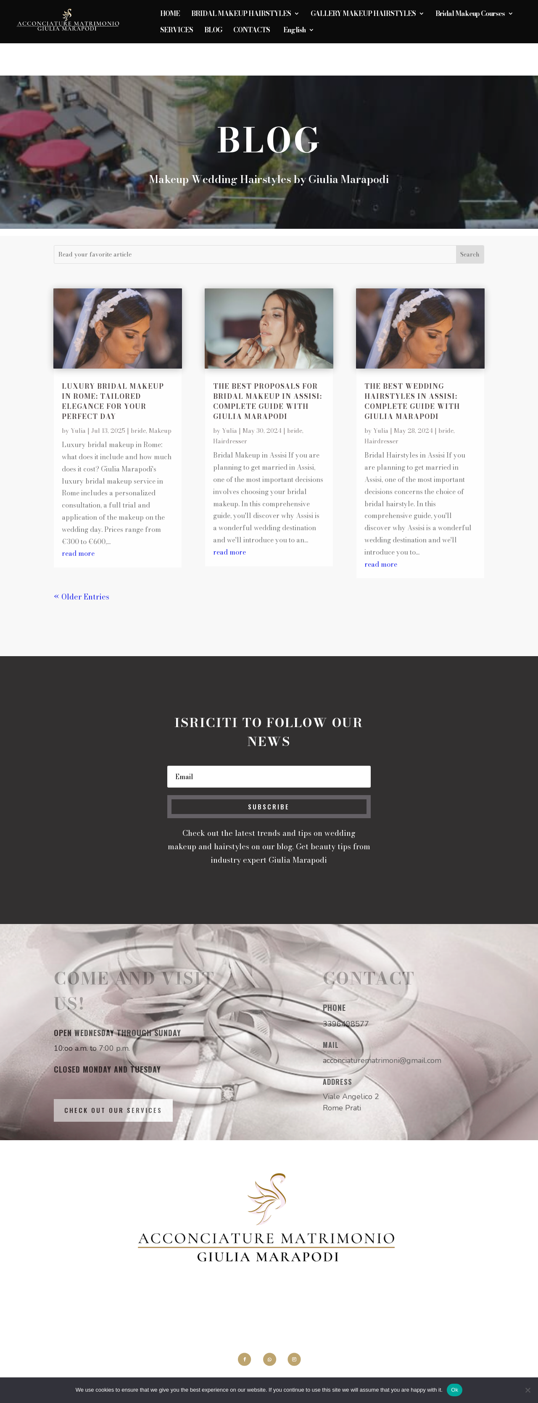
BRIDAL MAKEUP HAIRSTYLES (241, 14)
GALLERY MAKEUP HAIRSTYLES (363, 14)
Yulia (78, 430)
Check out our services (113, 1110)
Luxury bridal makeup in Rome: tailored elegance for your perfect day (113, 401)
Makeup (160, 430)
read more (78, 553)
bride (138, 430)
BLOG (213, 31)
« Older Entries (81, 596)
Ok (454, 1390)
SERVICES (176, 31)
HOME (170, 14)
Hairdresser (230, 441)
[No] (527, 1390)
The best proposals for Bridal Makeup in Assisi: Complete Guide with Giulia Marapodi (267, 401)
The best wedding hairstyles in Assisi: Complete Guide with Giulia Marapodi (412, 401)
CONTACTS (251, 31)
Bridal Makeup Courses (470, 14)
